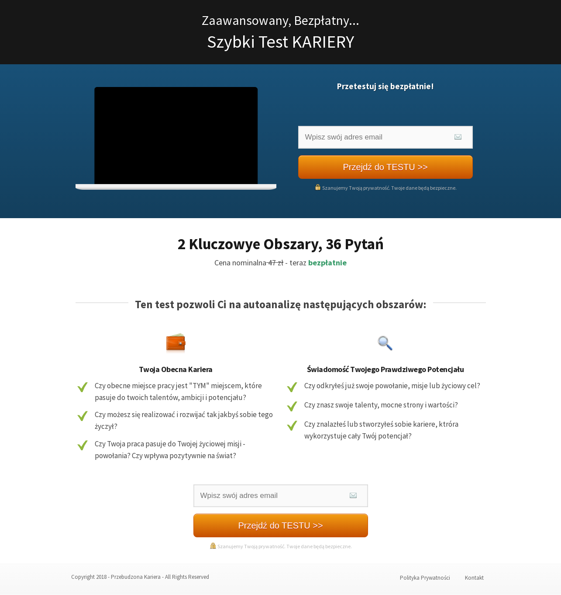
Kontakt (474, 577)
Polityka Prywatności (425, 577)
